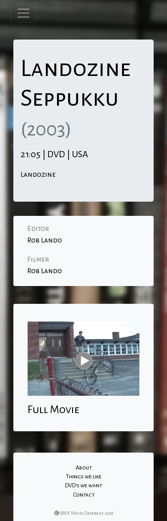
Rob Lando (44, 240)
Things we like (84, 476)
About (84, 468)
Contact (83, 495)
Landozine (38, 175)
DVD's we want (83, 485)
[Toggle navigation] (23, 13)
